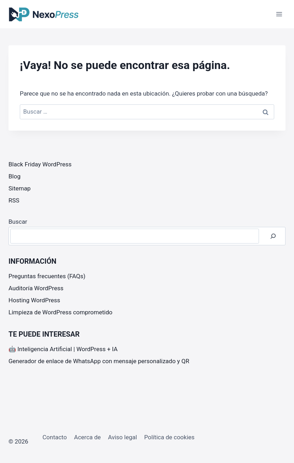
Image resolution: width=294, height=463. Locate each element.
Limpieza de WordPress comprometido (60, 312)
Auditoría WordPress (35, 288)
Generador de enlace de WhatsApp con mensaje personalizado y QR (98, 361)
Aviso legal (122, 437)
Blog (14, 176)
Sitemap (19, 188)
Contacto (54, 437)
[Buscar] (273, 236)
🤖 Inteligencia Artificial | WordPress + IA (62, 349)
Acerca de (87, 437)
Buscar (17, 221)
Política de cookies (169, 437)
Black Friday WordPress (39, 164)
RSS (13, 200)
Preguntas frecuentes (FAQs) (46, 276)
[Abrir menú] (279, 13)
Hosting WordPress (34, 300)
